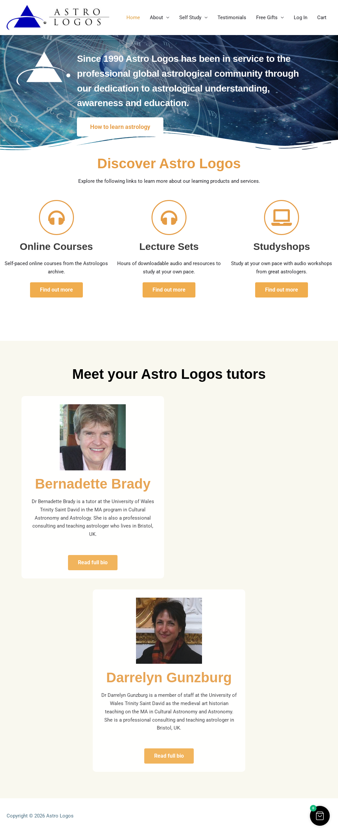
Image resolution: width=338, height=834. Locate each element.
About (156, 17)
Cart (321, 17)
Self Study (190, 17)
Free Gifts (267, 17)
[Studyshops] (281, 217)
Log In (300, 17)
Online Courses (56, 246)
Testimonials (232, 17)
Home (133, 17)
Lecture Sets (169, 246)
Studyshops (281, 246)
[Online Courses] (56, 217)
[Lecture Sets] (169, 217)
